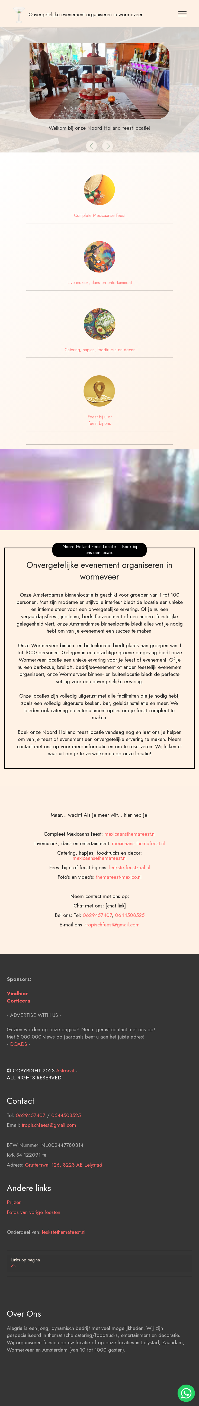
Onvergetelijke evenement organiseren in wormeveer (85, 14)
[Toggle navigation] (182, 13)
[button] (91, 146)
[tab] (99, 1263)
